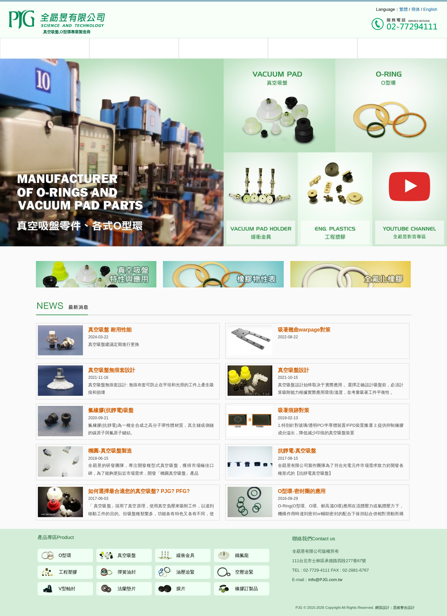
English (430, 9)
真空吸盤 (127, 555)
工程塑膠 (68, 572)
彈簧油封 (127, 572)
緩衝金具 (185, 555)
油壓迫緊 (185, 572)
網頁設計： (384, 607)
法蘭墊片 (127, 588)
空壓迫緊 (244, 572)
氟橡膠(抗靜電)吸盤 (111, 410)
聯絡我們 (402, 48)
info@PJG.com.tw (325, 579)
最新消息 (223, 48)
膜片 (180, 588)
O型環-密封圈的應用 (302, 491)
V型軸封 (67, 588)
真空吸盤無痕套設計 (111, 370)
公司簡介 (312, 48)
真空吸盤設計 (293, 370)
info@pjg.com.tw (359, 9)
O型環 (65, 555)
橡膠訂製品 (246, 588)
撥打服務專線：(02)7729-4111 (404, 24)
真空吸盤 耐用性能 (109, 329)
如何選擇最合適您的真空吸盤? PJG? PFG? (139, 491)
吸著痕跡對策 (293, 410)
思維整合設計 (404, 607)
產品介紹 (44, 48)
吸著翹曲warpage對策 (304, 329)
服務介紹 (134, 48)
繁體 (403, 9)
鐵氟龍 (242, 555)
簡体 (415, 9)
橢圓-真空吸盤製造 (110, 451)
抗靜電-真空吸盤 (297, 451)
